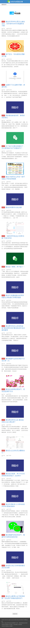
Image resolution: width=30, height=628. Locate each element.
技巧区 (3, 21)
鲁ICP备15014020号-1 (20, 619)
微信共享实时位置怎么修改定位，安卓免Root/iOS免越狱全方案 (13, 23)
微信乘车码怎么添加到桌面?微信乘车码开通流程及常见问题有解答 (13, 328)
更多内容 (15, 613)
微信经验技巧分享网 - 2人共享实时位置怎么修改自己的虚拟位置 (15, 1)
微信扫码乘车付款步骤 (14, 207)
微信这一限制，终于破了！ (15, 267)
